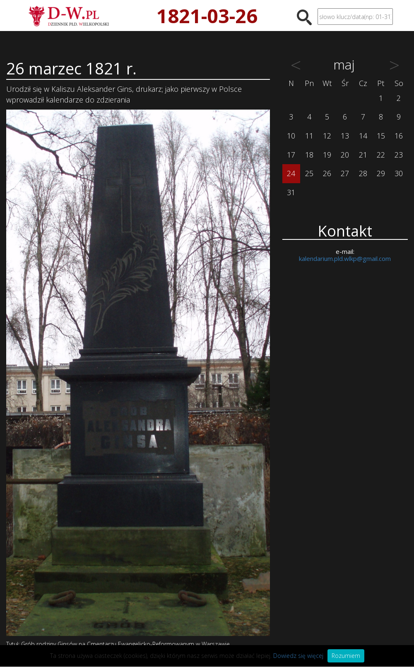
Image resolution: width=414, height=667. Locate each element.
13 (345, 136)
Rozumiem (346, 656)
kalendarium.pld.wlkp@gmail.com (345, 258)
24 (291, 173)
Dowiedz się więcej (298, 656)
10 (291, 136)
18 (309, 155)
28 (363, 173)
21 (363, 155)
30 (399, 173)
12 (327, 136)
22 (381, 155)
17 (291, 155)
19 (327, 155)
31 (291, 192)
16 (399, 136)
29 (381, 173)
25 (309, 173)
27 (345, 173)
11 (309, 136)
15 (381, 136)
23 (399, 155)
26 (327, 173)
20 (345, 155)
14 (363, 136)
